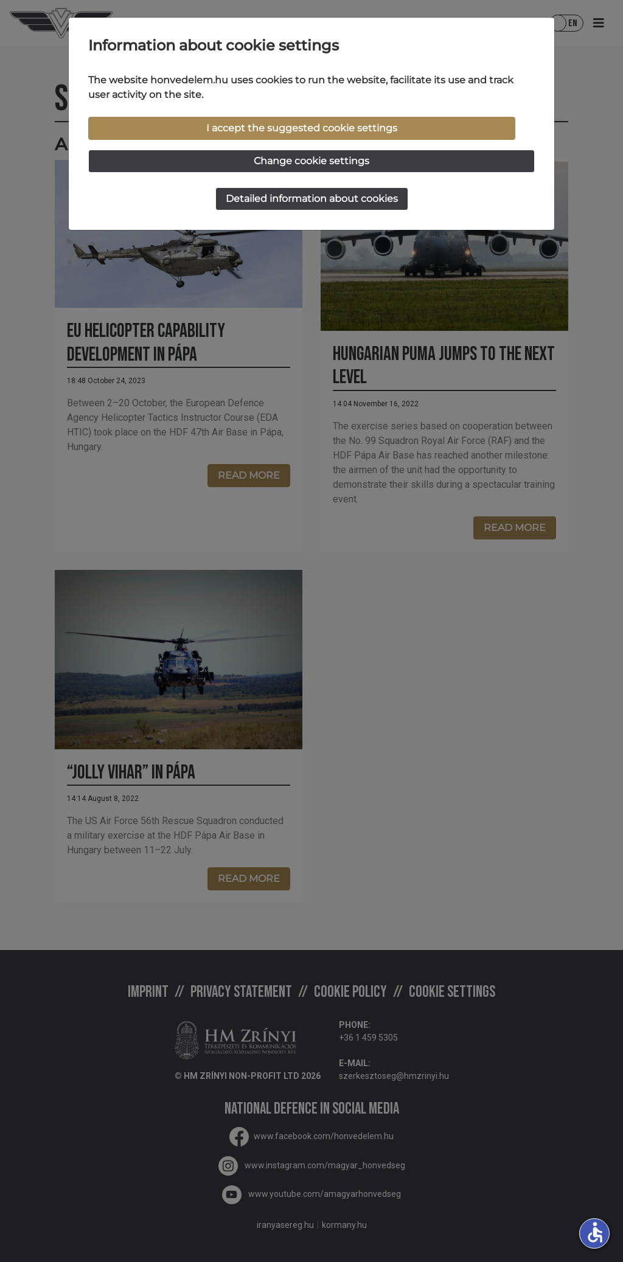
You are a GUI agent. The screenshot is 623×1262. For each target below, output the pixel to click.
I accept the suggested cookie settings (301, 128)
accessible (595, 1232)
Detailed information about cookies (312, 198)
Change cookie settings (311, 161)
